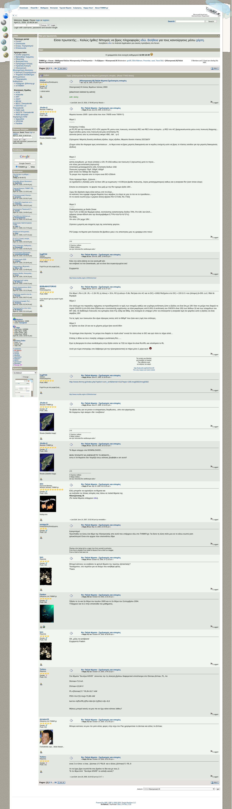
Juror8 (17, 211)
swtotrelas (17, 349)
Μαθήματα (44, 8)
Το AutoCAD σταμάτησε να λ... (23, 202)
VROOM (19, 121)
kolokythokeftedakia (22, 254)
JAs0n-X (43, 107)
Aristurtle (19, 94)
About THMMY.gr (101, 8)
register (46, 20)
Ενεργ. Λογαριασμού (24, 46)
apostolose (17, 357)
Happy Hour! (88, 8)
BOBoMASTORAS (48, 286)
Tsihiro (43, 669)
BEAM (18, 101)
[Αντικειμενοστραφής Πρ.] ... (22, 301)
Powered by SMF (101, 803)
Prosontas (147, 61)
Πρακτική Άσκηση (23, 66)
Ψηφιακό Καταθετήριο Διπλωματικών (23, 76)
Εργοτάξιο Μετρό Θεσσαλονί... (23, 181)
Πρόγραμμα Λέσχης (24, 63)
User (16, 176)
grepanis (18, 197)
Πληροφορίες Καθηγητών (20, 80)
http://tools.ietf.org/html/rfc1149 (144, 368)
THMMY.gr (43, 61)
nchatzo (17, 261)
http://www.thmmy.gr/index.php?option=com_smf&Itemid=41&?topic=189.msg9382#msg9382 (109, 382)
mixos (42, 80)
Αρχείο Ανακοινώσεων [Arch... (23, 287)
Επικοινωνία (21, 48)
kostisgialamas (20, 218)
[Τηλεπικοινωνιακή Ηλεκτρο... (22, 195)
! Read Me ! (34, 8)
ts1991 (16, 352)
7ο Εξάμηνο (99, 61)
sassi (153, 61)
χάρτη (200, 40)
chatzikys (18, 204)
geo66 (129, 61)
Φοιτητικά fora (22, 61)
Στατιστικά (17, 315)
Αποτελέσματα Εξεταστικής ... (22, 252)
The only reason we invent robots (144, 370)
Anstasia (18, 303)
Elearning (20, 59)
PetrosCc (17, 358)
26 (55, 68)
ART (17, 97)
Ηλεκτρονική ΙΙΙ (111, 61)
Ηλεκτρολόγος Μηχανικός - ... (22, 266)
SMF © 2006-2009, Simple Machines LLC (122, 803)
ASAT (18, 99)
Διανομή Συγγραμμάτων (26, 72)
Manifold (17, 355)
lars (41, 557)
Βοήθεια (153, 40)
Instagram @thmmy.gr (25, 83)
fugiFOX (43, 254)
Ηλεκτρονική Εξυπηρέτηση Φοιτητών (23, 69)
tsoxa (17, 275)
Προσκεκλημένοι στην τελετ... (22, 308)
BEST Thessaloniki (24, 103)
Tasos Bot (159, 61)
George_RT (18, 365)
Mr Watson (18, 282)
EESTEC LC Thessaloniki (19, 107)
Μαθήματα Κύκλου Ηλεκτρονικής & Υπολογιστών (74, 61)
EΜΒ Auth (20, 110)
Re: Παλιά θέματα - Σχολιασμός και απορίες (101, 108)
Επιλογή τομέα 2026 (19, 259)
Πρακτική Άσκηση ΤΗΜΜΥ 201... (23, 188)
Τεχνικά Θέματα (65, 8)
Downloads (24, 8)
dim (41, 484)
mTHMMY (20, 86)
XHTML (124, 804)
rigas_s (17, 226)
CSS (129, 804)
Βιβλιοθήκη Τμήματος (25, 57)
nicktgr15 (44, 524)
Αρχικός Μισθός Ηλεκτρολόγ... (23, 273)
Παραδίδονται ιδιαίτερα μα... (22, 216)
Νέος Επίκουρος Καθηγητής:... (23, 245)
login (38, 20)
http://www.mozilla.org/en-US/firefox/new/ (82, 278)
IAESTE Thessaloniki (25, 112)
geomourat (17, 362)
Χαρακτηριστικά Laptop (20, 280)
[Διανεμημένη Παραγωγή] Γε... (23, 209)
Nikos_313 (18, 268)
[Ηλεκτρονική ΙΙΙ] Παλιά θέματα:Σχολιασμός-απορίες (103, 81)
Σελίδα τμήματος (23, 55)
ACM (18, 92)
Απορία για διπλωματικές (21, 231)
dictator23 (44, 719)
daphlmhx (18, 183)
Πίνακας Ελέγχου (20, 129)
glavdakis (17, 363)
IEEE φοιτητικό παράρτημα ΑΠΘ (20, 115)
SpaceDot (20, 119)
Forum (18, 41)
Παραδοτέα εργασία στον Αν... (23, 294)
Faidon (43, 594)
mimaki (16, 354)
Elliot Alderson (137, 61)
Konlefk (17, 296)
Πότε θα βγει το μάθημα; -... (22, 174)
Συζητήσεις (77, 8)
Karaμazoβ (18, 247)
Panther (19, 123)
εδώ (143, 40)
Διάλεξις (18, 190)
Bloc (119, 804)
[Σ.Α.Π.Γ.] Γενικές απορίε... (21, 238)
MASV (16, 360)
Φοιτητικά (54, 8)
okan (16, 233)
